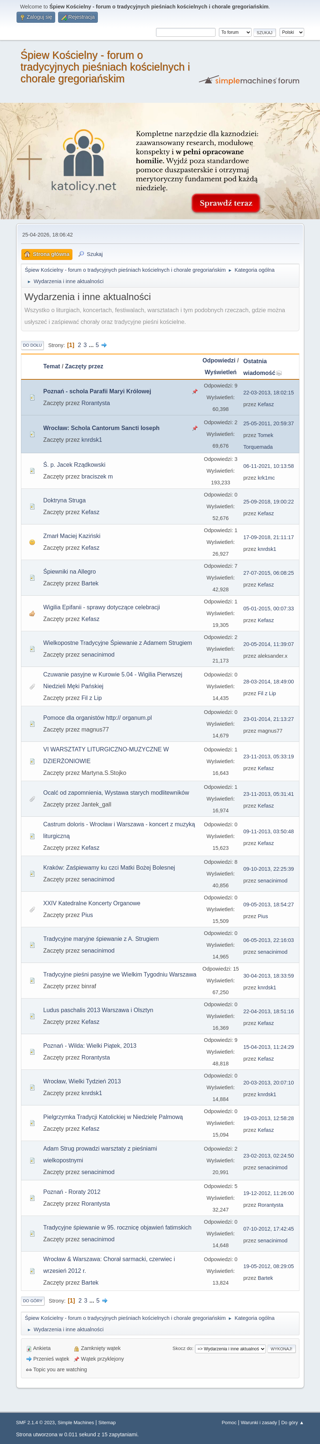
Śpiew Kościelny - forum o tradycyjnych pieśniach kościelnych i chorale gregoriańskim (105, 66)
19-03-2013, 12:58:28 (268, 1118)
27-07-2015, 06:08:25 (268, 573)
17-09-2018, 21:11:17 (268, 537)
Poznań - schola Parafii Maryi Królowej (97, 391)
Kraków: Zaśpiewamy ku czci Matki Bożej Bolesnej (109, 867)
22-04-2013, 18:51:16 (268, 1011)
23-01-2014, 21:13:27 (268, 719)
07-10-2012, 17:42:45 (268, 1229)
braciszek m (97, 476)
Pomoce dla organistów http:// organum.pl (97, 718)
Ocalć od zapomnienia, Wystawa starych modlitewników (116, 793)
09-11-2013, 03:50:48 (268, 831)
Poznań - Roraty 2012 (72, 1192)
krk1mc (266, 478)
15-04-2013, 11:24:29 (268, 1047)
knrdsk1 (92, 440)
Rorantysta (96, 403)
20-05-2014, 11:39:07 (268, 644)
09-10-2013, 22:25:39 (268, 869)
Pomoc (229, 1422)
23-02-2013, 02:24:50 (268, 1156)
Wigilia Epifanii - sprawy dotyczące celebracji (101, 607)
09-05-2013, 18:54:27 (268, 904)
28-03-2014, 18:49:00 (268, 682)
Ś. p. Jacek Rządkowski (74, 465)
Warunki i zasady (259, 1422)
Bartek (90, 583)
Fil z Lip (92, 698)
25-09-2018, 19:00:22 (268, 502)
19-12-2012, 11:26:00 (268, 1193)
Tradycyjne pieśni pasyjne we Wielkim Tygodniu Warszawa (119, 974)
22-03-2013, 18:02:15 (268, 393)
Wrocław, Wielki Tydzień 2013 (82, 1081)
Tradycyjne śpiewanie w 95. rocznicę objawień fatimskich (117, 1227)
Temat (51, 366)
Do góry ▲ (292, 1422)
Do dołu (32, 345)
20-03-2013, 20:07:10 (268, 1083)
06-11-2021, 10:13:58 (268, 466)
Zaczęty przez (84, 366)
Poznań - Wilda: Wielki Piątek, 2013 (89, 1046)
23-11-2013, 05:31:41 (268, 794)
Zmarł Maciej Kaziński (72, 536)
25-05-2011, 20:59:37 (268, 423)
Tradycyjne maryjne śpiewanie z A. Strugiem (101, 939)
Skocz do (182, 1348)
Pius (87, 915)
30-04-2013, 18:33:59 (268, 976)
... (92, 345)
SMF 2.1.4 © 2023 (35, 1422)
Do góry (33, 1301)
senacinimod (98, 654)
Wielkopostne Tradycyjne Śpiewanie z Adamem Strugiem (117, 643)
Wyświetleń (221, 372)
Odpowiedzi (219, 360)
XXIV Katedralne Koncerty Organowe (92, 903)
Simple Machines (76, 1422)
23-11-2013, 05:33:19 (268, 756)
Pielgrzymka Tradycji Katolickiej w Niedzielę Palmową (113, 1117)
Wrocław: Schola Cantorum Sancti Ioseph (101, 428)
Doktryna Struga (64, 500)
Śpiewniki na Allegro (69, 571)
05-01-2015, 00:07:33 (268, 608)
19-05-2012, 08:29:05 (268, 1266)
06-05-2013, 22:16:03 (268, 940)
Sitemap (107, 1422)
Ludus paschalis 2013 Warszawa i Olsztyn (98, 1010)
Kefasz (266, 404)
